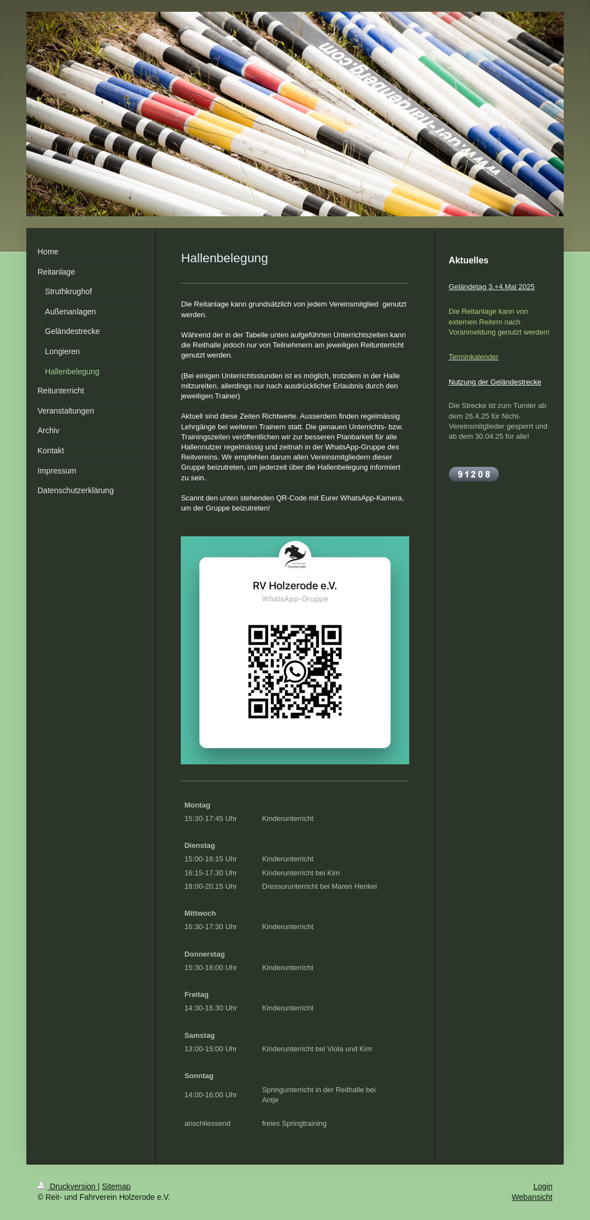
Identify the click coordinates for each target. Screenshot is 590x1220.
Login (542, 1186)
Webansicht (532, 1197)
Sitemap (116, 1186)
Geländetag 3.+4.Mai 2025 (492, 286)
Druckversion (67, 1186)
